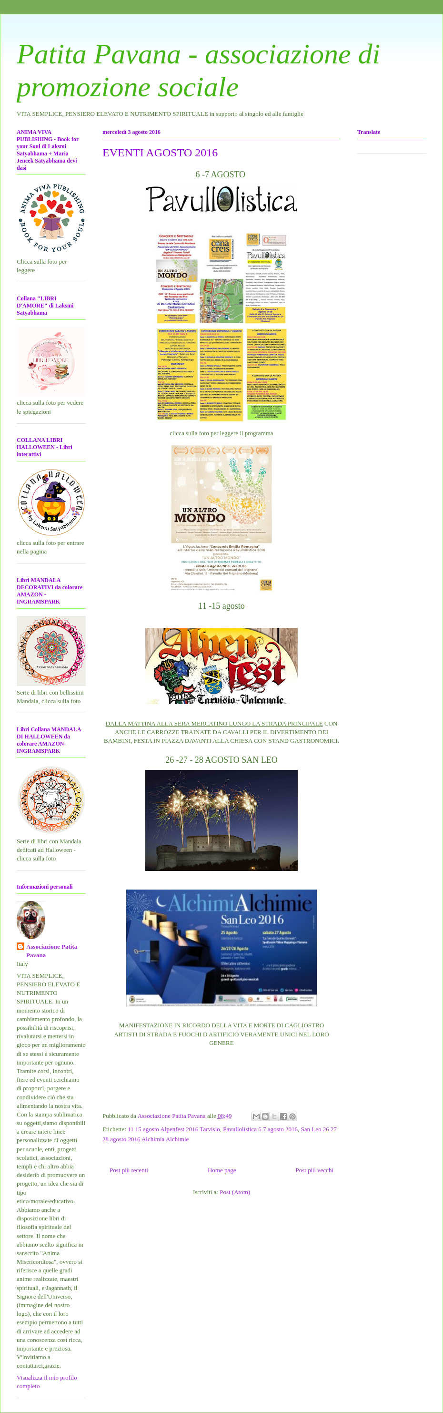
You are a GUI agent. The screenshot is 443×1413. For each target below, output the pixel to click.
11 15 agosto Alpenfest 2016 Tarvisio (174, 1129)
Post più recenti (129, 1170)
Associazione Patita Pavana (51, 951)
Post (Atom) (235, 1192)
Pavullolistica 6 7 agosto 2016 (260, 1129)
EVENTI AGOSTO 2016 (160, 152)
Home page (222, 1170)
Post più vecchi (314, 1170)
